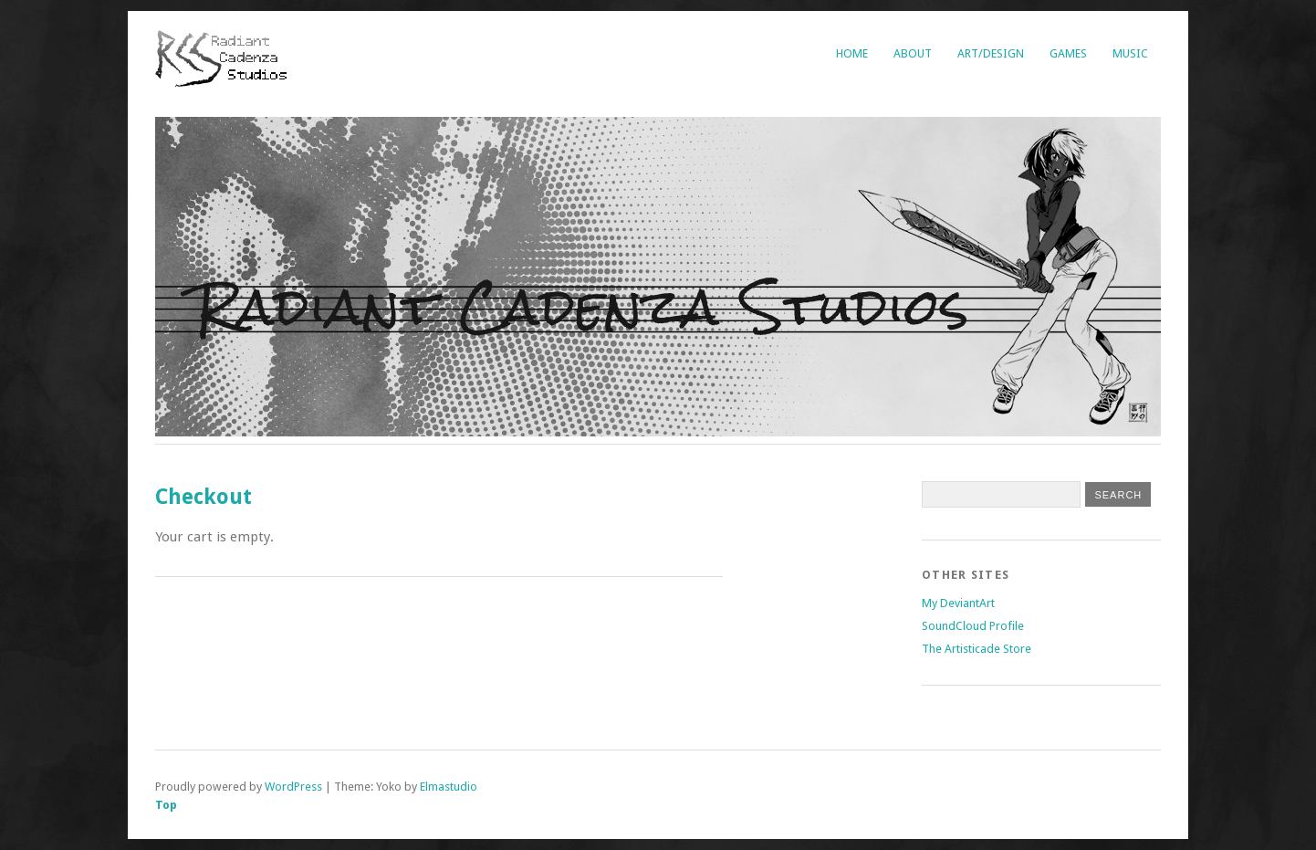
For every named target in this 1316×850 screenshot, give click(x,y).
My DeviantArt (958, 603)
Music (1130, 53)
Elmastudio (448, 786)
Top (166, 805)
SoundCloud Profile (973, 626)
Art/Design (990, 53)
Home (852, 53)
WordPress (293, 786)
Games (1068, 53)
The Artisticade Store (976, 649)
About (912, 53)
